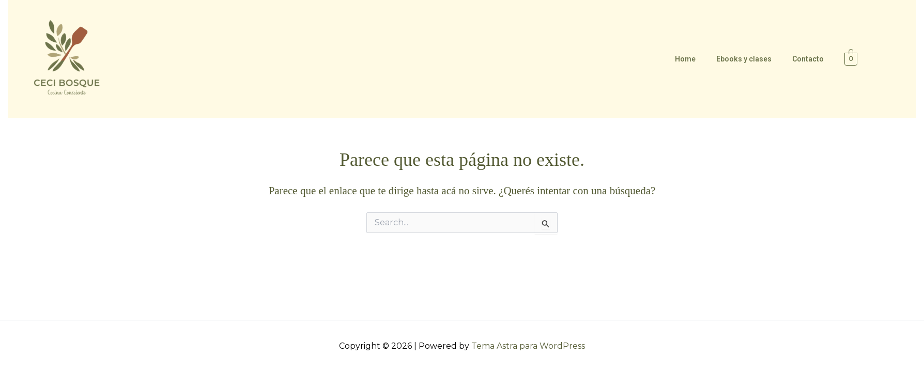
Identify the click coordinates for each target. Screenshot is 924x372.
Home (685, 59)
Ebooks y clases (744, 59)
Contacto (808, 59)
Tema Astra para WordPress (528, 346)
